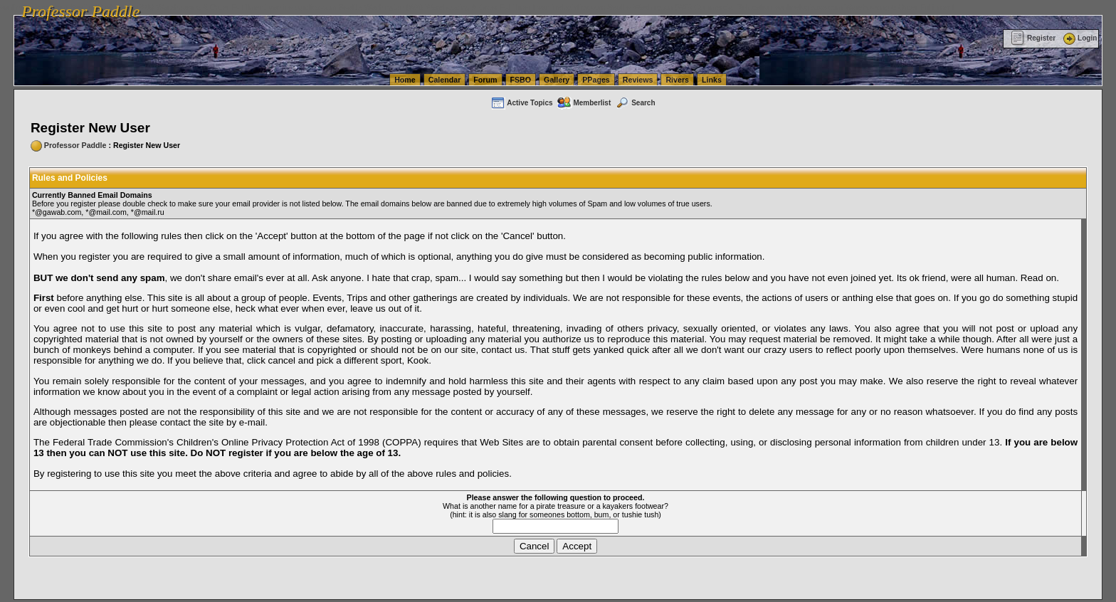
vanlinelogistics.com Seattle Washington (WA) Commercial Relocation (654, 7)
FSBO (521, 79)
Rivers (677, 79)
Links (712, 79)
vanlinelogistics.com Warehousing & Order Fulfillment (864, 7)
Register (1033, 38)
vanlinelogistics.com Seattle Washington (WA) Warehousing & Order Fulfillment (402, 7)
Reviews (638, 79)
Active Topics (521, 103)
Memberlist (584, 103)
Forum (485, 79)
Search (635, 103)
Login (1079, 38)
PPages (596, 79)
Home (405, 79)
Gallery (556, 79)
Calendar (444, 79)
